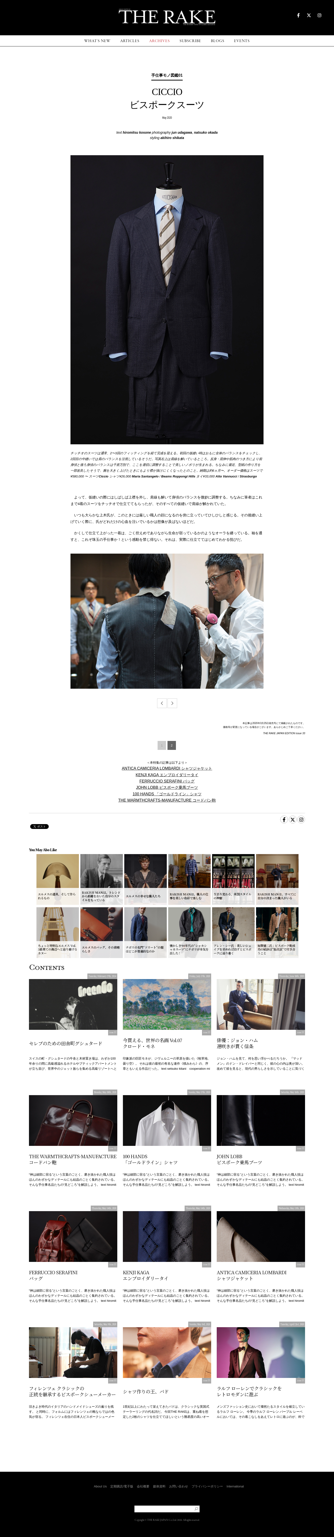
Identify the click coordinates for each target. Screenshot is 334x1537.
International (235, 1486)
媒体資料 (159, 1486)
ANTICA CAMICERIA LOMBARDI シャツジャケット (167, 768)
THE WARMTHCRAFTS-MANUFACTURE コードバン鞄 (167, 800)
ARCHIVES (159, 41)
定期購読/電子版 (121, 1486)
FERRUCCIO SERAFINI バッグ (167, 781)
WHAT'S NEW (97, 41)
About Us (100, 1486)
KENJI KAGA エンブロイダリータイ (167, 775)
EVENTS (242, 41)
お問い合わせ (178, 1486)
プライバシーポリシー (207, 1486)
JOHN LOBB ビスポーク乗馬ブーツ (167, 787)
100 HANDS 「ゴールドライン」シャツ (166, 794)
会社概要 (143, 1486)
